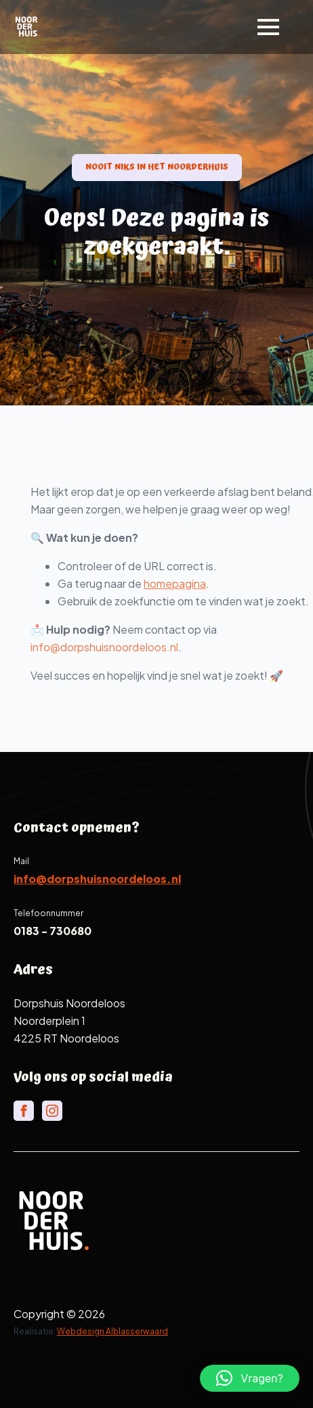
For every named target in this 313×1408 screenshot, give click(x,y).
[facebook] (24, 1111)
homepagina (194, 583)
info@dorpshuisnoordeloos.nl (124, 647)
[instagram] (52, 1111)
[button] (249, 1378)
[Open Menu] (268, 27)
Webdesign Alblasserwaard (112, 1331)
